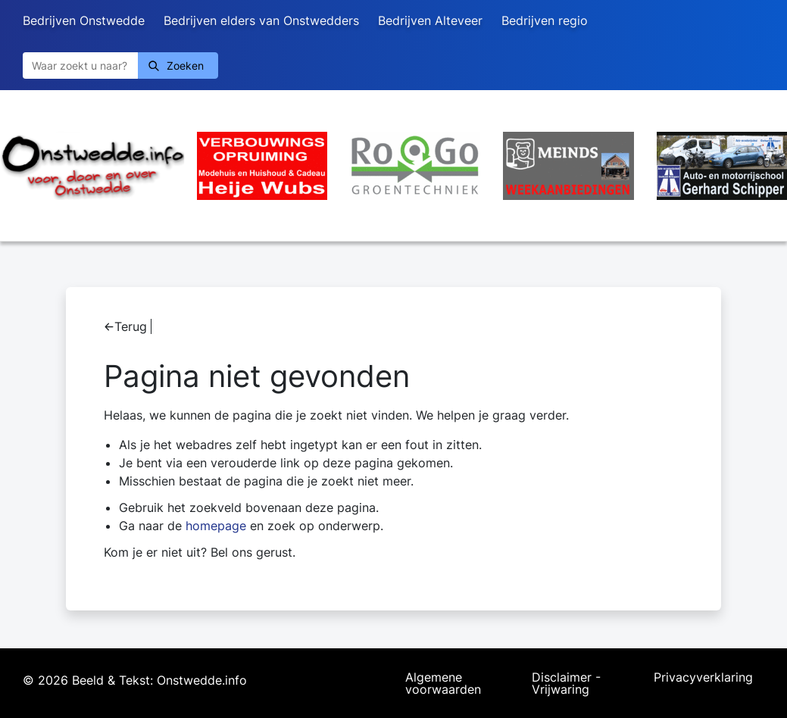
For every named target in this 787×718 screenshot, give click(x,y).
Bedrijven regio (544, 20)
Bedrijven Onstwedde (84, 20)
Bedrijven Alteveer (430, 20)
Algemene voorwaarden (443, 683)
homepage (216, 525)
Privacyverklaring (703, 678)
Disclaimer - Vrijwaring (566, 683)
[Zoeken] (80, 65)
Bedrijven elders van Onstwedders (261, 20)
